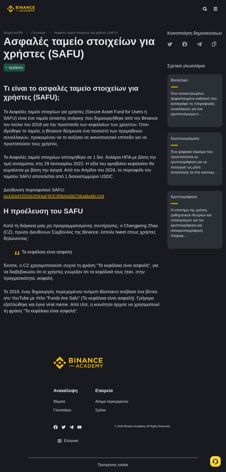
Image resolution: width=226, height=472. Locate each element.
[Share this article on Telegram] (199, 44)
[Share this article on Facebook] (184, 44)
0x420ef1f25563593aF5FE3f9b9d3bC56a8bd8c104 (54, 196)
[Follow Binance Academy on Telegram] (71, 427)
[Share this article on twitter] (170, 44)
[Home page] (21, 8)
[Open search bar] (203, 9)
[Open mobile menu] (215, 9)
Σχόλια (100, 410)
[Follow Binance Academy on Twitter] (63, 427)
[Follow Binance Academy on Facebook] (55, 427)
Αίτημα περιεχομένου (111, 401)
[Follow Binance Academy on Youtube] (79, 427)
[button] (215, 8)
